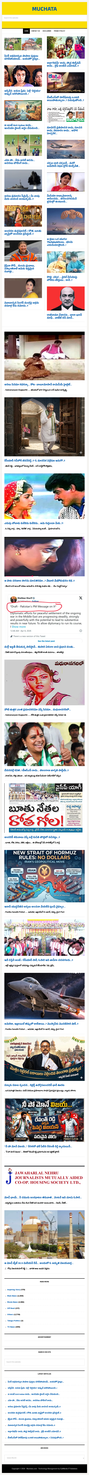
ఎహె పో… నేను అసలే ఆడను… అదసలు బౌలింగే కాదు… (19, 162)
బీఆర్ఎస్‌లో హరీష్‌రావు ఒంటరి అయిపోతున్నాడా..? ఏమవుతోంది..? (65, 99)
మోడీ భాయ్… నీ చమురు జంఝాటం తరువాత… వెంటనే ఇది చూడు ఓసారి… (43, 1198)
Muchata (44, 9)
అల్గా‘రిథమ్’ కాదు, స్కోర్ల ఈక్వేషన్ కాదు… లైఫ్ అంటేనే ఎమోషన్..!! (64, 65)
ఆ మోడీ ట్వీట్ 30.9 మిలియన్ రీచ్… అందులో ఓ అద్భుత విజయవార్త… (38, 1263)
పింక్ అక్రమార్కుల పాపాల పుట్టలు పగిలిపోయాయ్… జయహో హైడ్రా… (22, 58)
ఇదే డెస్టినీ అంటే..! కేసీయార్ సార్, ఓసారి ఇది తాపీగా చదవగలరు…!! (38, 960)
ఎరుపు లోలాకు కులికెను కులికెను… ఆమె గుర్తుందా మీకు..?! (33, 524)
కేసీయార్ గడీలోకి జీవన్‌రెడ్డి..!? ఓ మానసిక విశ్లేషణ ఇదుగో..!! (34, 461)
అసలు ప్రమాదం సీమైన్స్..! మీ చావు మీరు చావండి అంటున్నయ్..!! (22, 198)
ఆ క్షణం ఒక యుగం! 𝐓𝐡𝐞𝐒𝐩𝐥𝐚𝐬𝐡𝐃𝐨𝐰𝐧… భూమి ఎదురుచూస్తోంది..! (60, 242)
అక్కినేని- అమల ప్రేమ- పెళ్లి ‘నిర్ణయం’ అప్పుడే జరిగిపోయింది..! (22, 93)
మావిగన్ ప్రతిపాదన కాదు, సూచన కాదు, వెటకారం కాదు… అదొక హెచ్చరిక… (64, 131)
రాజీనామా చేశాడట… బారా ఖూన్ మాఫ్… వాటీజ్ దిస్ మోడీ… (64, 316)
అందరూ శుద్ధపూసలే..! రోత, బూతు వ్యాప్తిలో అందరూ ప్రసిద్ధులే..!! (22, 233)
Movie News (12, 1302)
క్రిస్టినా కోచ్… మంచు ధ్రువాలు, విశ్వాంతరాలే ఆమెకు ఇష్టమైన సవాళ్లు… (19, 269)
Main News (12, 1296)
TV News (11, 1327)
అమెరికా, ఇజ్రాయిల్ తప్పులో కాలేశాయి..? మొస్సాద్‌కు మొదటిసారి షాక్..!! (41, 1024)
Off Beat (11, 1308)
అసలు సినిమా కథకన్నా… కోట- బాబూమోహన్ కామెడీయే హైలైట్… (38, 385)
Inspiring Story (13, 1290)
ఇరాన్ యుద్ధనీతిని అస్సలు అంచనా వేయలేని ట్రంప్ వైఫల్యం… (35, 907)
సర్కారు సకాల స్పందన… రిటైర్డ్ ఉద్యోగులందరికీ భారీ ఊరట (34, 1085)
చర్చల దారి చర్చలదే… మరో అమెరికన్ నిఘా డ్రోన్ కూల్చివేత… (63, 165)
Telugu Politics (13, 1321)
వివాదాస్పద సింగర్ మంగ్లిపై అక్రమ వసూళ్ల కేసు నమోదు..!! (21, 304)
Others (10, 1314)
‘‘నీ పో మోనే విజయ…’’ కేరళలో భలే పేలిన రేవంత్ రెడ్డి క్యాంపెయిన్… (38, 1147)
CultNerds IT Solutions (68, 1469)
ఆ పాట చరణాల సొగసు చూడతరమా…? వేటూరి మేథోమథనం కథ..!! (39, 581)
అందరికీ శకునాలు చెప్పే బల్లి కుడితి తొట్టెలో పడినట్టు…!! (32, 837)
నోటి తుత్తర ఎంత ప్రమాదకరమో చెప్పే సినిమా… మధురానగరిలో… (37, 710)
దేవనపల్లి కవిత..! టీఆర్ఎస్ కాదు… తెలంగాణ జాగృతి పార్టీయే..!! (36, 771)
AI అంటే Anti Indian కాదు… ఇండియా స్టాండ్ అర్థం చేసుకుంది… (21, 127)
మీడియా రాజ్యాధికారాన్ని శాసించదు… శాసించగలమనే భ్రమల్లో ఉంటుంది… (62, 199)
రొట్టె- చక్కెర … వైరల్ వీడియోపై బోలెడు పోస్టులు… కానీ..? (62, 279)
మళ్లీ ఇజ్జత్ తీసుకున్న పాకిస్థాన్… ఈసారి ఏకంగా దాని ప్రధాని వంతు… (39, 647)
